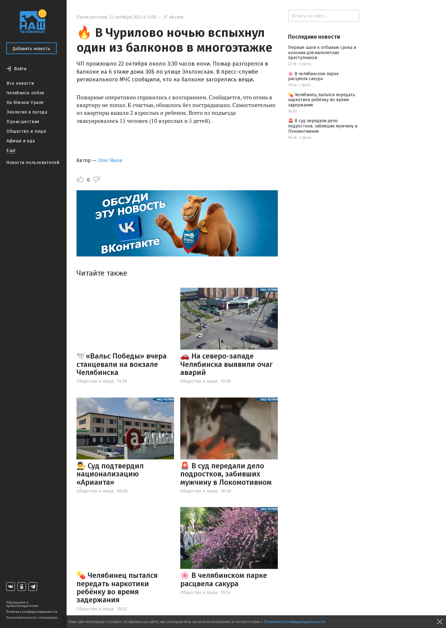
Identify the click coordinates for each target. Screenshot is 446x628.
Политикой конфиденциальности (294, 621)
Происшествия (23, 121)
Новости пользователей (32, 162)
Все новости (20, 83)
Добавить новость (31, 48)
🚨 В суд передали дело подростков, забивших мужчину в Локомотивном (226, 474)
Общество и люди (26, 131)
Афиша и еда (21, 141)
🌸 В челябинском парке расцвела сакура (223, 579)
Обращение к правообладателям (22, 604)
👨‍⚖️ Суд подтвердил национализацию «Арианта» (110, 474)
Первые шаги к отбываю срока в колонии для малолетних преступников (322, 53)
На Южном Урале (25, 102)
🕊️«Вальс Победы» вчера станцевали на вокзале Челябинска (122, 364)
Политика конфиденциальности (31, 611)
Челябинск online (26, 93)
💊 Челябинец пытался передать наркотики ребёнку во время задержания (117, 587)
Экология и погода (27, 112)
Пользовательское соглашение (32, 617)
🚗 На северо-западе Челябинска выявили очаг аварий (226, 364)
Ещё (11, 150)
